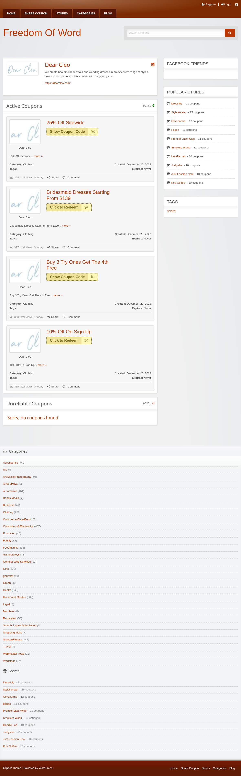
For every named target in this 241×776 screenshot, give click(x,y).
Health (7, 590)
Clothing (28, 164)
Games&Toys (11, 554)
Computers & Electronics (18, 526)
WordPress (46, 767)
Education (9, 533)
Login (226, 4)
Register (209, 4)
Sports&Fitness (12, 639)
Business (8, 505)
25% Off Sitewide (65, 122)
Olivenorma (178, 121)
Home (11, 13)
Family (7, 540)
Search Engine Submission (19, 625)
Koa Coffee (178, 182)
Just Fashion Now (182, 174)
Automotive (10, 491)
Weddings (9, 660)
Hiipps (175, 129)
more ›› (38, 156)
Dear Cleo (25, 147)
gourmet (8, 575)
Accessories (10, 462)
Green (7, 582)
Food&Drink (10, 547)
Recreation (10, 618)
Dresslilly (176, 103)
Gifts (6, 568)
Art (5, 469)
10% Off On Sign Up (68, 331)
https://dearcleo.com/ (57, 83)
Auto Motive (10, 483)
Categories (86, 13)
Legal (6, 604)
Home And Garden (14, 597)
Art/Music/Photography (17, 476)
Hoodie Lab (178, 156)
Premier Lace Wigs (183, 138)
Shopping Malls (12, 632)
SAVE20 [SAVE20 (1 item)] (171, 211)
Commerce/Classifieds (17, 519)
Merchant (9, 611)
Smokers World (180, 147)
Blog (108, 13)
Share (52, 177)
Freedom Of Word (42, 32)
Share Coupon (36, 13)
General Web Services (17, 561)
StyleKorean (178, 112)
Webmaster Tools (13, 653)
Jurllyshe (176, 165)
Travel (7, 646)
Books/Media (11, 497)
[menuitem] (11, 13)
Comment (71, 177)
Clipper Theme (12, 767)
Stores (62, 13)
